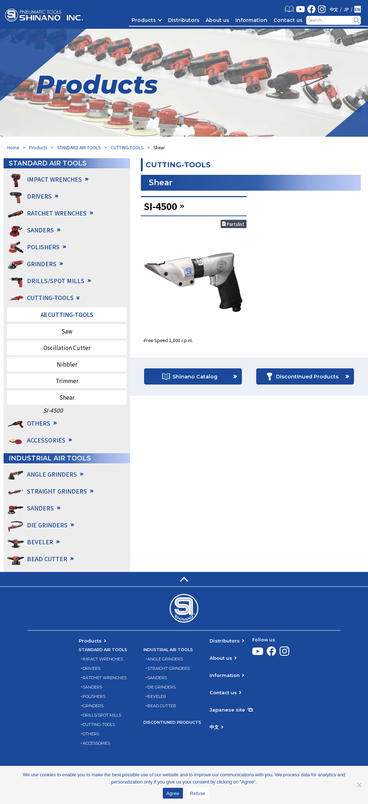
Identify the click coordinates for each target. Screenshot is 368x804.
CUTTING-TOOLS (127, 147)
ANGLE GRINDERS (165, 659)
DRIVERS (91, 669)
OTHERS (91, 734)
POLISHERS (94, 697)
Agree (172, 793)
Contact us (288, 20)
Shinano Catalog (195, 377)
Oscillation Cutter (67, 347)
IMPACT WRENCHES (103, 659)
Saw (66, 331)
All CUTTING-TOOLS (67, 314)
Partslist (235, 224)
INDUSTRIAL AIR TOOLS (168, 650)
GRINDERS (93, 706)
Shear (66, 397)
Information (251, 20)
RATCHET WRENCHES (104, 678)
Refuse (198, 793)
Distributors (183, 20)
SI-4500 (53, 410)
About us (217, 20)
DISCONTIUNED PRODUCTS (172, 722)
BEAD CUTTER (161, 706)
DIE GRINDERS (161, 687)
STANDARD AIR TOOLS (79, 147)
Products (144, 20)
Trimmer (67, 381)
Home (13, 147)
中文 (334, 9)
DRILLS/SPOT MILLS (102, 715)
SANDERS (92, 687)
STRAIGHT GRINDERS (168, 669)
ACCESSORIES (46, 440)
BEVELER (156, 697)
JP (346, 9)
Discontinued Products (307, 377)
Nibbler (67, 364)
